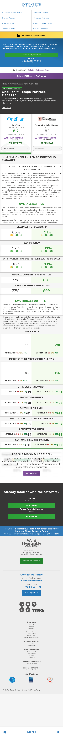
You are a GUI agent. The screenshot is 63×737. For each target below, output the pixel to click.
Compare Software (41, 18)
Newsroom (31, 628)
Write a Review (8, 23)
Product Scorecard (15, 138)
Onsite (31, 656)
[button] (31, 732)
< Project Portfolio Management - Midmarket (20, 84)
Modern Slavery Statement (31, 637)
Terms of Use (31, 634)
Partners (31, 644)
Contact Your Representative (31, 55)
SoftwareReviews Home (12, 12)
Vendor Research (40, 29)
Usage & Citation (31, 632)
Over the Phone (31, 654)
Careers (31, 626)
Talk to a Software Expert (39, 70)
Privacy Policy (31, 635)
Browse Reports (8, 18)
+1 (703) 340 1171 (52, 534)
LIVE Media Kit (31, 645)
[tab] (31, 168)
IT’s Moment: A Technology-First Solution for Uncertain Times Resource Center (35, 530)
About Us (31, 624)
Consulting (31, 657)
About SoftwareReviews (43, 23)
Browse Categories (41, 12)
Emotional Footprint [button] (31, 300)
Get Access (31, 473)
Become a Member (31, 561)
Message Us (31, 592)
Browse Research (31, 664)
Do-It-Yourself (31, 652)
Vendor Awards (8, 29)
